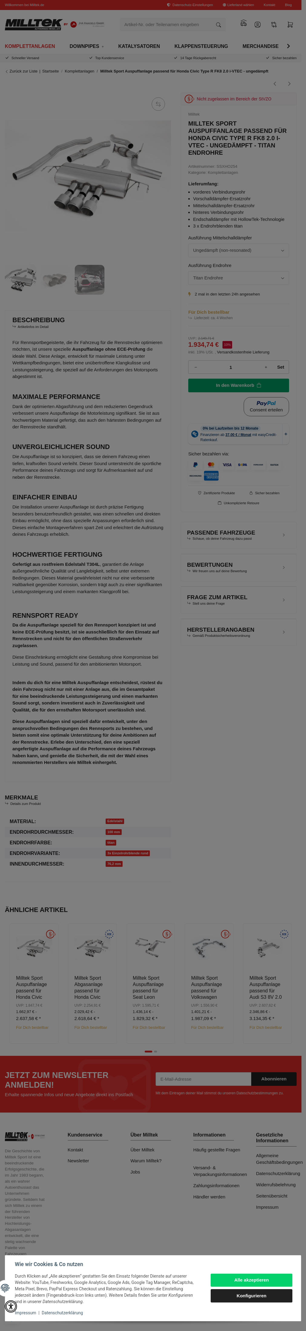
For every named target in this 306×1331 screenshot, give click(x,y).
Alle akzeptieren (251, 1279)
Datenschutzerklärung (62, 1312)
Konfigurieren (251, 1295)
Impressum (25, 1312)
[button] (11, 1306)
